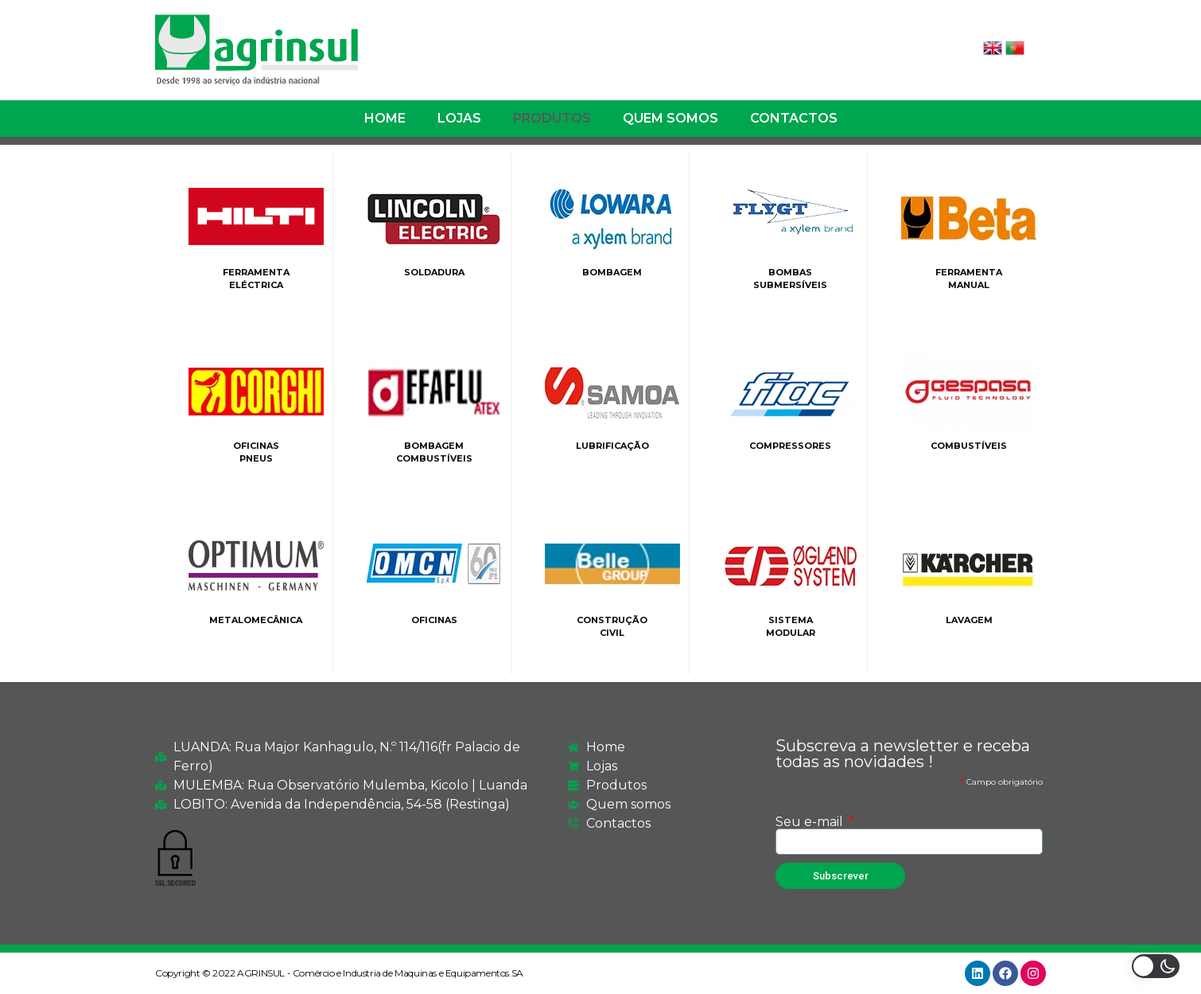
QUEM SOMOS (670, 118)
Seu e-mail (810, 822)
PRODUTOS (552, 118)
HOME (385, 118)
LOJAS (459, 118)
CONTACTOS (794, 118)
